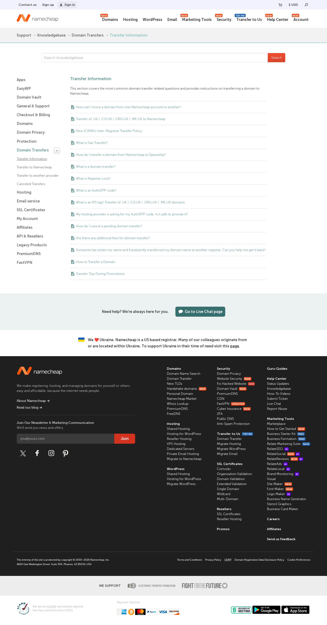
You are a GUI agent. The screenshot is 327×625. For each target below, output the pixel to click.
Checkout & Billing (33, 115)
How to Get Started (286, 429)
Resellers (224, 509)
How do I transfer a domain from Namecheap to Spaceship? (121, 155)
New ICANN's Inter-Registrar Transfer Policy (109, 131)
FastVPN (24, 262)
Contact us (28, 5)
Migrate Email (227, 454)
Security (223, 19)
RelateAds (277, 464)
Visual (271, 479)
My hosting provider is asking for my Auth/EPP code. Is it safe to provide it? (132, 214)
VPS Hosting (176, 444)
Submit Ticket (277, 399)
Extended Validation (232, 484)
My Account (27, 218)
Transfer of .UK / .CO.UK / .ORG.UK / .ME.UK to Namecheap (120, 119)
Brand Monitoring (283, 474)
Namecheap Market (181, 399)
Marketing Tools (196, 19)
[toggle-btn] (57, 150)
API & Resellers (30, 236)
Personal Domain (180, 394)
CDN (220, 399)
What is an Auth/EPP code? (96, 190)
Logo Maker (279, 494)
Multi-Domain (227, 499)
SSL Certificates (31, 210)
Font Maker (280, 489)
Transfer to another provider (38, 176)
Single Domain (228, 489)
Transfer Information (32, 159)
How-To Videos (278, 394)
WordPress (152, 19)
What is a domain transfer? (96, 167)
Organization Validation (234, 474)
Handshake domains (186, 389)
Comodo (224, 469)
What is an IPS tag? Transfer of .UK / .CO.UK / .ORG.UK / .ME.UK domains (130, 202)
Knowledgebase (51, 35)
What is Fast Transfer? (92, 143)
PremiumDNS (29, 254)
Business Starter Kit (286, 434)
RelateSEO (278, 449)
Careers (273, 519)
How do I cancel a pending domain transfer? (109, 226)
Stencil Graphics (279, 504)
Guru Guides (277, 369)
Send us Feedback (281, 539)
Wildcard (223, 494)
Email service (28, 201)
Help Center (276, 19)
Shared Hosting (178, 429)
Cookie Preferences (298, 559)
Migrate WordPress (181, 484)
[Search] (306, 5)
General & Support (33, 106)
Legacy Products (32, 245)
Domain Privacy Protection (31, 137)
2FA (220, 414)
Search (276, 58)
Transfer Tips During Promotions (100, 274)
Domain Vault (29, 97)
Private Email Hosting (183, 454)
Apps (21, 79)
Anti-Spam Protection (233, 424)
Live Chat (274, 404)
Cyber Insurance (234, 409)
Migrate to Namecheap (184, 459)
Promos (223, 529)
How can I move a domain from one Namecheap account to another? (128, 107)
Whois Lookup (177, 404)
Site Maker (279, 484)
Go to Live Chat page (200, 311)
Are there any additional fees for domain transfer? (113, 238)
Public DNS (225, 419)
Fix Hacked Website (236, 384)
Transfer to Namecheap (34, 167)
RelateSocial (283, 454)
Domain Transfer (179, 379)
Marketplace (276, 424)
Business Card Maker (282, 509)
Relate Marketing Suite (288, 444)
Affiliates (25, 227)
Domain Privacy (229, 374)
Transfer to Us (248, 19)
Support (24, 35)
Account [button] (300, 19)
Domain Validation (231, 479)
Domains (109, 19)
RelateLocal (278, 469)
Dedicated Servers (180, 449)
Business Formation (286, 439)
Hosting (130, 19)
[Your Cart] (280, 5)
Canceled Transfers (31, 184)
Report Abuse (277, 409)
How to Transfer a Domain (95, 262)
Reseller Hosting (179, 439)
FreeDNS (173, 414)
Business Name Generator (286, 499)
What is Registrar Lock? (93, 178)
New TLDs (174, 384)
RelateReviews (285, 459)
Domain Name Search (183, 374)
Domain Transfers (88, 35)
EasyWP (24, 88)
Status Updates (278, 384)
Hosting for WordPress (184, 434)
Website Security (234, 379)
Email (172, 19)
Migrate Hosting (229, 444)
